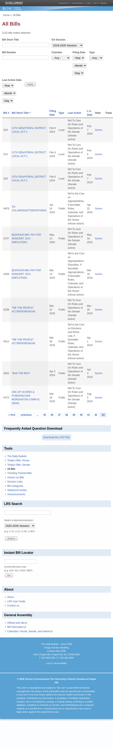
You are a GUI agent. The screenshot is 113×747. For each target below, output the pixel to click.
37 (59, 414)
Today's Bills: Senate (18, 464)
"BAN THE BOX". (21, 373)
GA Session (58, 39)
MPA (95, 3)
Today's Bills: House (18, 460)
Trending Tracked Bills (19, 473)
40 (81, 414)
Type (92, 52)
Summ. (99, 130)
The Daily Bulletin (16, 456)
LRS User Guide (16, 601)
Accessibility (60, 663)
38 (66, 414)
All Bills (11, 468)
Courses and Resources (77, 3)
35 (44, 414)
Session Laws (15, 481)
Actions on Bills (15, 477)
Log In (49, 663)
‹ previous (26, 414)
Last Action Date (12, 80)
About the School (63, 3)
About (10, 597)
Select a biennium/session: (19, 520)
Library (88, 3)
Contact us (13, 605)
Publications (103, 3)
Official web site (17, 622)
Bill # (6, 112)
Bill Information (16, 627)
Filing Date (79, 52)
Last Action (74, 112)
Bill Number (9, 52)
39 (73, 414)
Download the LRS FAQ (56, 437)
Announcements (16, 494)
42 (95, 414)
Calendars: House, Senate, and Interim (30, 631)
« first (11, 414)
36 (51, 414)
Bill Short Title (10, 39)
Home (6, 15)
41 (88, 414)
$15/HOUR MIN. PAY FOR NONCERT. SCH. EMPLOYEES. (26, 238)
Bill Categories (15, 486)
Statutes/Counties (17, 490)
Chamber (57, 52)
